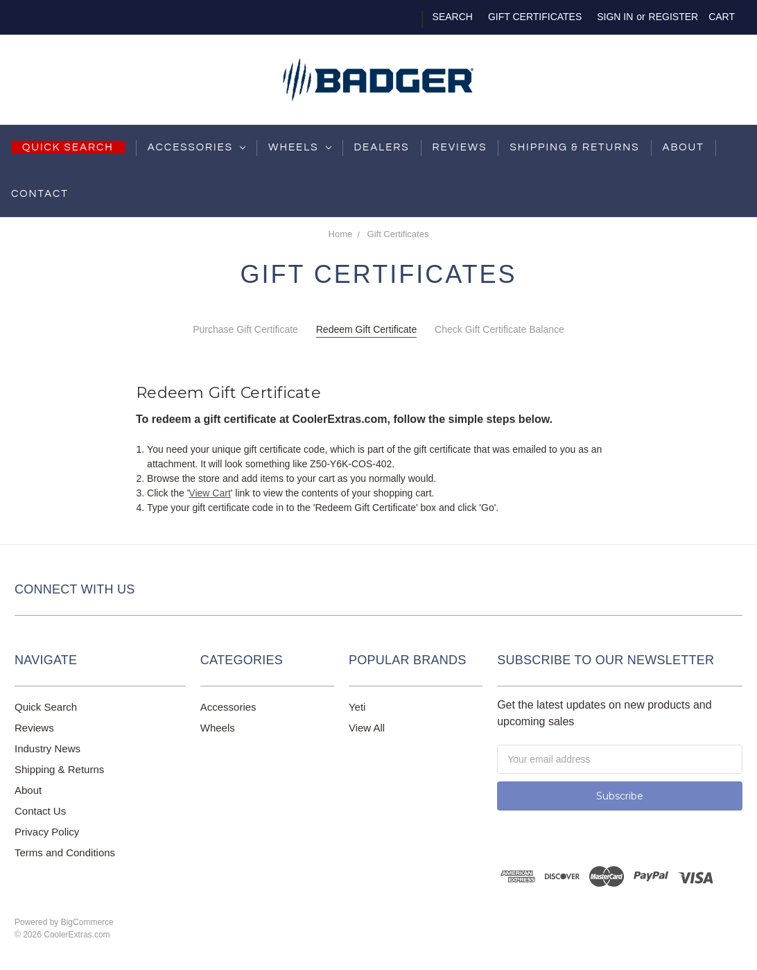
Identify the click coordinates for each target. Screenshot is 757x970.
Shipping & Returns (59, 769)
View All (367, 728)
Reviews (460, 147)
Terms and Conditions (65, 852)
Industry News (47, 748)
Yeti (357, 707)
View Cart (209, 493)
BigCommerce (87, 922)
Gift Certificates (535, 16)
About (683, 147)
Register (674, 16)
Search (453, 16)
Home (341, 234)
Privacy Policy (47, 832)
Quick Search (46, 707)
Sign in (615, 16)
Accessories (196, 147)
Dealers (382, 147)
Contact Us (40, 811)
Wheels (299, 147)
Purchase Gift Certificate (245, 329)
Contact (40, 194)
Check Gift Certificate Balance (499, 329)
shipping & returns (574, 147)
